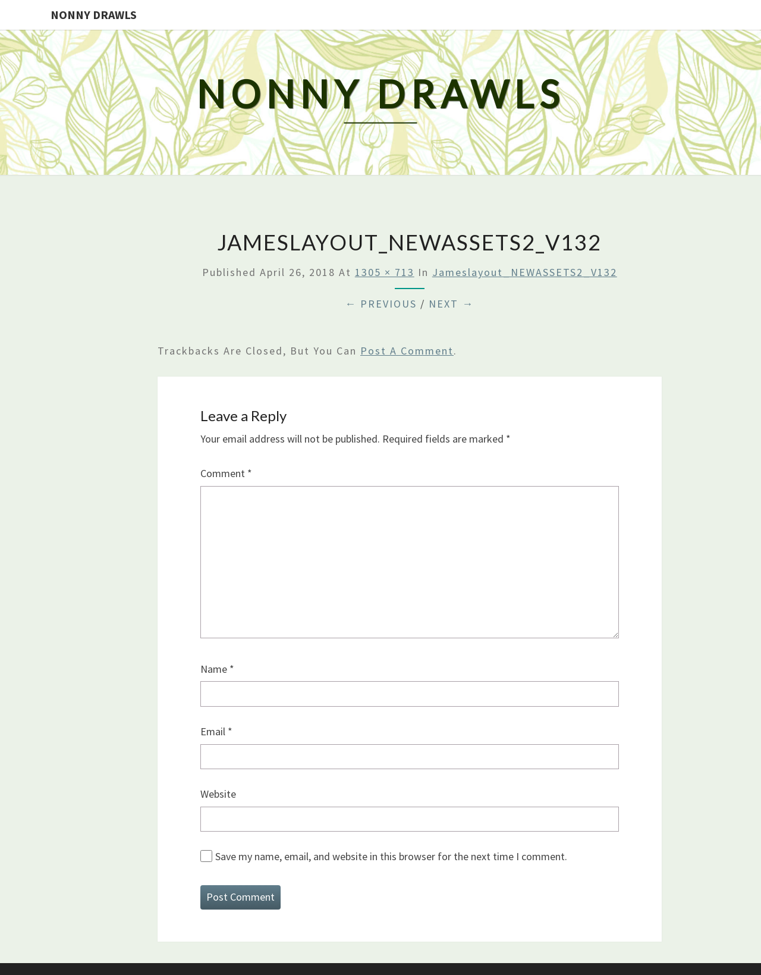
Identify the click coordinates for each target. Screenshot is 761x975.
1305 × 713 (384, 272)
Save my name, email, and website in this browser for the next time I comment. (391, 856)
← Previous (381, 304)
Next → (451, 304)
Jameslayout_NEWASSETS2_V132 (524, 272)
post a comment (407, 351)
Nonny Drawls (94, 14)
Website (218, 794)
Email (216, 731)
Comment (226, 473)
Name (217, 669)
